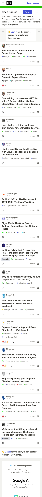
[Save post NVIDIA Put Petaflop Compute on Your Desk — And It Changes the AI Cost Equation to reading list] (38, 416)
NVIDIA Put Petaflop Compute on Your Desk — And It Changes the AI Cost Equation (21, 405)
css (21, 310)
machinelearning (12, 361)
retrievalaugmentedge (10, 337)
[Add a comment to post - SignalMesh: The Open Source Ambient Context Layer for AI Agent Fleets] (3, 237)
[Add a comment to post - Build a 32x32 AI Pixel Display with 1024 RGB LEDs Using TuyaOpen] (3, 210)
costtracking (26, 107)
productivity (24, 158)
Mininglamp (10, 349)
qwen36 (16, 334)
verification (21, 283)
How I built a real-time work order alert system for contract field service (21, 126)
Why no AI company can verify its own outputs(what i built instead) (21, 278)
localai (24, 334)
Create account (33, 3)
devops (34, 131)
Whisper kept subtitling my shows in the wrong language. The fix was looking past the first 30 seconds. (20, 432)
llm (3, 107)
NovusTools (10, 295)
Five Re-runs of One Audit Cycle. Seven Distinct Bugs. (18, 52)
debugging (6, 57)
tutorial (24, 206)
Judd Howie (10, 423)
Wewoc (8, 143)
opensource (16, 57)
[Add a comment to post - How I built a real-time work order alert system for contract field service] (3, 136)
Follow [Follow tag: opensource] (27, 12)
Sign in (14, 32)
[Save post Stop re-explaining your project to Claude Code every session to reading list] (38, 389)
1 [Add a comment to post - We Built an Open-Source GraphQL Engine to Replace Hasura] (10, 85)
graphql (5, 81)
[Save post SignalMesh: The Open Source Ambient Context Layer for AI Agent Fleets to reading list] (38, 237)
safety (29, 283)
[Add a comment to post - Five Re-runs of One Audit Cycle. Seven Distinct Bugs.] (3, 61)
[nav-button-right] (39, 31)
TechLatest (10, 322)
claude (19, 385)
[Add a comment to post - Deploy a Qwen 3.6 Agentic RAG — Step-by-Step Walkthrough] (6, 342)
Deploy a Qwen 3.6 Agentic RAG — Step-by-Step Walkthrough (19, 329)
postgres (18, 81)
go (11, 81)
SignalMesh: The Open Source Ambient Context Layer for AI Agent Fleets (20, 226)
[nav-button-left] (3, 31)
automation (31, 57)
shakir (8, 271)
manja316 (9, 373)
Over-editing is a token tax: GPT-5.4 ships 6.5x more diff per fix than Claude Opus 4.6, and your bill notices (21, 101)
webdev (15, 310)
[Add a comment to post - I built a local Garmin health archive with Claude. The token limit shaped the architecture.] (3, 163)
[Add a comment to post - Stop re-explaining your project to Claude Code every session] (3, 389)
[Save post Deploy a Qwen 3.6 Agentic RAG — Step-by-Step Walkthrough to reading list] (38, 342)
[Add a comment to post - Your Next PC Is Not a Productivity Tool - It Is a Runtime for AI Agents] (5, 366)
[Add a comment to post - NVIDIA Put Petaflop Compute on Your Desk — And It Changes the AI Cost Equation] (4, 416)
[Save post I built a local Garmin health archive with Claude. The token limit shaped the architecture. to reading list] (38, 163)
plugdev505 (10, 119)
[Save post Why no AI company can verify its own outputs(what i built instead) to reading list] (38, 288)
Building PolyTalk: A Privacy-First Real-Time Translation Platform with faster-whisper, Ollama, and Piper (20, 253)
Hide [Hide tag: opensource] (36, 12)
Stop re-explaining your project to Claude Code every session (18, 380)
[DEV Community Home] (9, 3)
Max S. (8, 69)
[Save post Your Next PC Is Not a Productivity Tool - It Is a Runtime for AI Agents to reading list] (38, 365)
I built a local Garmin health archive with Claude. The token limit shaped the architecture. (20, 152)
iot (3, 206)
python (16, 131)
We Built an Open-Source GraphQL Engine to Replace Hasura (19, 76)
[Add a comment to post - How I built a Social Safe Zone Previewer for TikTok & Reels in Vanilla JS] (3, 314)
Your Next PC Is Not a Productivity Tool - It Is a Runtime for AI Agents (19, 356)
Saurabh (9, 244)
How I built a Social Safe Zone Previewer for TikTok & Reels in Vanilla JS (17, 303)
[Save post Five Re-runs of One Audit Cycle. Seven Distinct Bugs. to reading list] (38, 61)
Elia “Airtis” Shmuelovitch (15, 45)
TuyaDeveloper (11, 194)
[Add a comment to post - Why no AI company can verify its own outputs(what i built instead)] (3, 288)
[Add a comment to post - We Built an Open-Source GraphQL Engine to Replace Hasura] (4, 86)
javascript (6, 310)
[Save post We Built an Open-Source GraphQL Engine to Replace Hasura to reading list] (38, 85)
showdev (5, 259)
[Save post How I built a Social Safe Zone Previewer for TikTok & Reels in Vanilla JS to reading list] (38, 314)
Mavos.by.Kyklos (12, 217)
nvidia (33, 411)
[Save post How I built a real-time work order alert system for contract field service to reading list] (38, 136)
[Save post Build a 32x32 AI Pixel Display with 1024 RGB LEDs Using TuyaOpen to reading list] (38, 210)
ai (24, 57)
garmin (34, 158)
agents (24, 232)
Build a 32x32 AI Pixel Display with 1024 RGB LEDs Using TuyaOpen (19, 200)
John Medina (10, 93)
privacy (29, 259)
